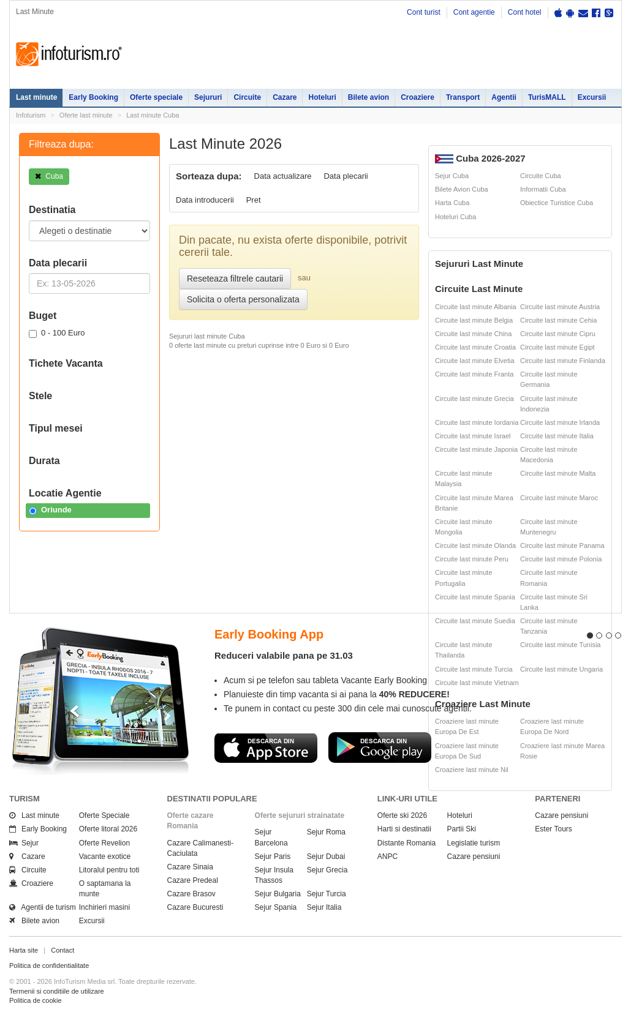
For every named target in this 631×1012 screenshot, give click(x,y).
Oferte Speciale (104, 815)
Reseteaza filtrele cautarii (235, 278)
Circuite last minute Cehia (558, 320)
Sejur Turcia (326, 894)
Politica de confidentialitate (49, 965)
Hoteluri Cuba (455, 216)
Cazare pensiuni (474, 856)
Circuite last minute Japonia (476, 449)
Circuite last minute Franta (474, 374)
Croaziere (417, 97)
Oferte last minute (86, 115)
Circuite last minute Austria (560, 306)
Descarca (265, 747)
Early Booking (93, 97)
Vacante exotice (105, 856)
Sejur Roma (326, 832)
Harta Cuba (452, 202)
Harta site (23, 950)
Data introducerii (205, 199)
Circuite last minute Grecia (474, 398)
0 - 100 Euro (57, 333)
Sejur (24, 843)
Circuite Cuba (540, 175)
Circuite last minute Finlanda (562, 360)
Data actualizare (283, 176)
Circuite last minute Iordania (476, 422)
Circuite (247, 97)
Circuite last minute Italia (557, 436)
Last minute (36, 97)
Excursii (592, 97)
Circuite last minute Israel (473, 436)
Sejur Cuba (452, 175)
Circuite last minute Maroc (559, 497)
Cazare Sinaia (190, 867)
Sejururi (208, 97)
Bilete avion (368, 97)
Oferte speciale (156, 97)
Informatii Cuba (543, 189)
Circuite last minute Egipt (557, 347)
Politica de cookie (35, 1000)
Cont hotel (525, 12)
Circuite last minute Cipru (557, 333)
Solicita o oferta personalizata (243, 299)
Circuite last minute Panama (562, 545)
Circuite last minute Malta (558, 473)
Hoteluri (322, 97)
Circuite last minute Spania (475, 597)
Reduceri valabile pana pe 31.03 (283, 655)
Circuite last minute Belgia (474, 320)
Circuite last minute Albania (475, 306)
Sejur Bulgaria (278, 894)
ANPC (387, 856)
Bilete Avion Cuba (461, 189)
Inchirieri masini (104, 907)
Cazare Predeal (192, 880)
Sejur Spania (276, 907)
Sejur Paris (273, 856)
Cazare (285, 97)
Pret (253, 199)
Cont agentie (474, 12)
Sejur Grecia (327, 870)
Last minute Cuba (152, 115)
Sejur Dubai (326, 856)
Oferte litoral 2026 (108, 829)
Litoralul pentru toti (109, 870)
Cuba (49, 176)
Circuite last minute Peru (471, 559)
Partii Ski (461, 829)
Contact (62, 950)
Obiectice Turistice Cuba (556, 202)
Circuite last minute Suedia (475, 620)
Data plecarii (345, 176)
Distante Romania (406, 843)
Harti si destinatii (404, 829)
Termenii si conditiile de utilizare (56, 991)
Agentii (503, 97)
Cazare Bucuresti (195, 907)
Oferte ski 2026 (402, 815)
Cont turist (423, 12)
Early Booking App (268, 634)
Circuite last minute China (473, 333)
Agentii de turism (42, 907)
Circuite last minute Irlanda (560, 422)
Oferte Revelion (104, 843)
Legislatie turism (474, 843)
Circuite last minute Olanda (475, 545)
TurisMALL (547, 97)
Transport (463, 97)
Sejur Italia (324, 907)
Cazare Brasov (191, 894)
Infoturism (69, 54)
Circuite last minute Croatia (475, 347)
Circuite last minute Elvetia (475, 360)
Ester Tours (553, 829)
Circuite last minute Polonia (561, 559)
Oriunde (50, 510)
